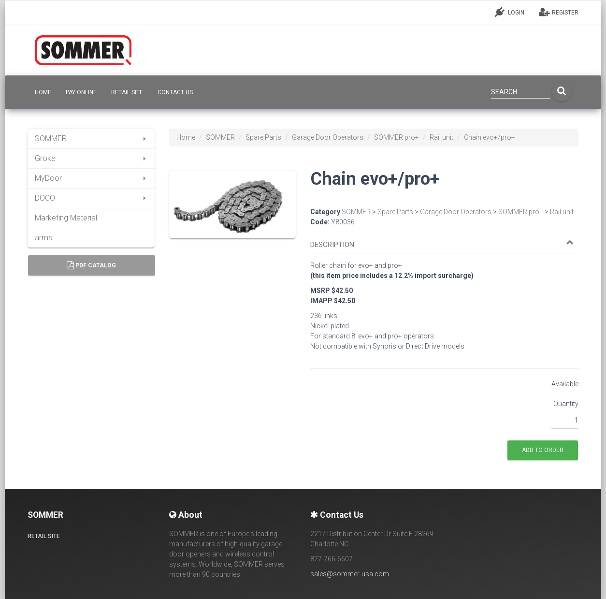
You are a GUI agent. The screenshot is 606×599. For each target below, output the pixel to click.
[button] (442, 244)
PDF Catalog (91, 265)
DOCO (91, 198)
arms (43, 237)
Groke (91, 158)
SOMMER (91, 138)
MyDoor (91, 178)
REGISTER (558, 12)
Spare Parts (263, 137)
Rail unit (441, 137)
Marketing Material (66, 217)
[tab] (444, 240)
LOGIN (509, 12)
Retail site (127, 92)
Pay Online (81, 92)
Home (185, 137)
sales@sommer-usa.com (349, 574)
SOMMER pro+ (396, 137)
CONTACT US (175, 92)
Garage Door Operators (327, 137)
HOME (43, 92)
